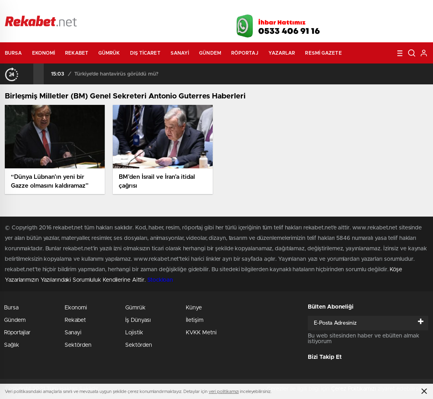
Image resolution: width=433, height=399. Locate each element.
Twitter (368, 24)
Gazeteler (78, 8)
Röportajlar (17, 333)
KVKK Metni (201, 333)
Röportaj (244, 53)
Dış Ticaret (145, 53)
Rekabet (76, 53)
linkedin (408, 24)
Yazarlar (281, 53)
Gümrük (109, 53)
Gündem (210, 53)
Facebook (348, 24)
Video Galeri (168, 9)
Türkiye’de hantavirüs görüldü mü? (116, 74)
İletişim (194, 320)
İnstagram (388, 24)
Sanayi (180, 53)
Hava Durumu (258, 9)
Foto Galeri (124, 9)
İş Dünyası (138, 320)
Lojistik (134, 333)
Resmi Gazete (323, 53)
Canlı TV (213, 9)
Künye (194, 308)
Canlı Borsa (306, 9)
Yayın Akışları (352, 9)
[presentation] (28, 73)
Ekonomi (43, 53)
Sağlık (11, 345)
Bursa (13, 53)
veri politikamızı (224, 391)
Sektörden (78, 345)
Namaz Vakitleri (401, 9)
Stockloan (160, 280)
